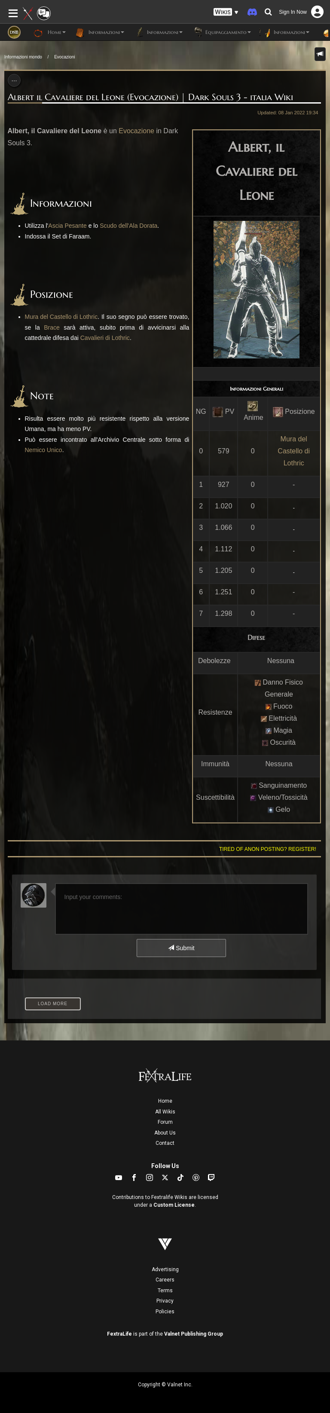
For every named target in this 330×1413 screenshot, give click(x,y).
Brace (52, 327)
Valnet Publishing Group (193, 1334)
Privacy (165, 1301)
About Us (165, 1133)
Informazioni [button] (99, 32)
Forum (165, 1122)
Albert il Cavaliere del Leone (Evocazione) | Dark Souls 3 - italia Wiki (150, 97)
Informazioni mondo (23, 57)
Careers (165, 1280)
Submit (181, 948)
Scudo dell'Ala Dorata (128, 225)
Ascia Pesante (67, 225)
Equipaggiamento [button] (221, 32)
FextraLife (119, 1334)
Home (165, 1101)
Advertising (165, 1269)
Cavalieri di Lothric (105, 337)
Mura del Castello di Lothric (294, 451)
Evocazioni (64, 57)
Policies (165, 1312)
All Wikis (165, 1112)
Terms (165, 1291)
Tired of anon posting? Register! (267, 849)
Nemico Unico (43, 450)
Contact (165, 1143)
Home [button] (50, 32)
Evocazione (136, 131)
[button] (226, 12)
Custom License (174, 1205)
